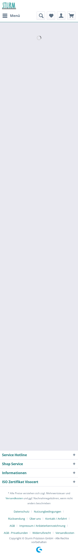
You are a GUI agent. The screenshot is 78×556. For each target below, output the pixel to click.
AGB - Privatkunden (16, 533)
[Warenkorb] (71, 15)
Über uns (35, 518)
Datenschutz (21, 511)
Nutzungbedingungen (47, 511)
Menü (11, 15)
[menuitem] (11, 15)
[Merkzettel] (51, 15)
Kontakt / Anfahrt (56, 518)
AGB (12, 526)
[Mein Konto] (61, 15)
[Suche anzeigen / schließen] (41, 15)
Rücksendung (16, 518)
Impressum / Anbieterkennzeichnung (42, 526)
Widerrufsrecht (41, 533)
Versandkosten (14, 498)
